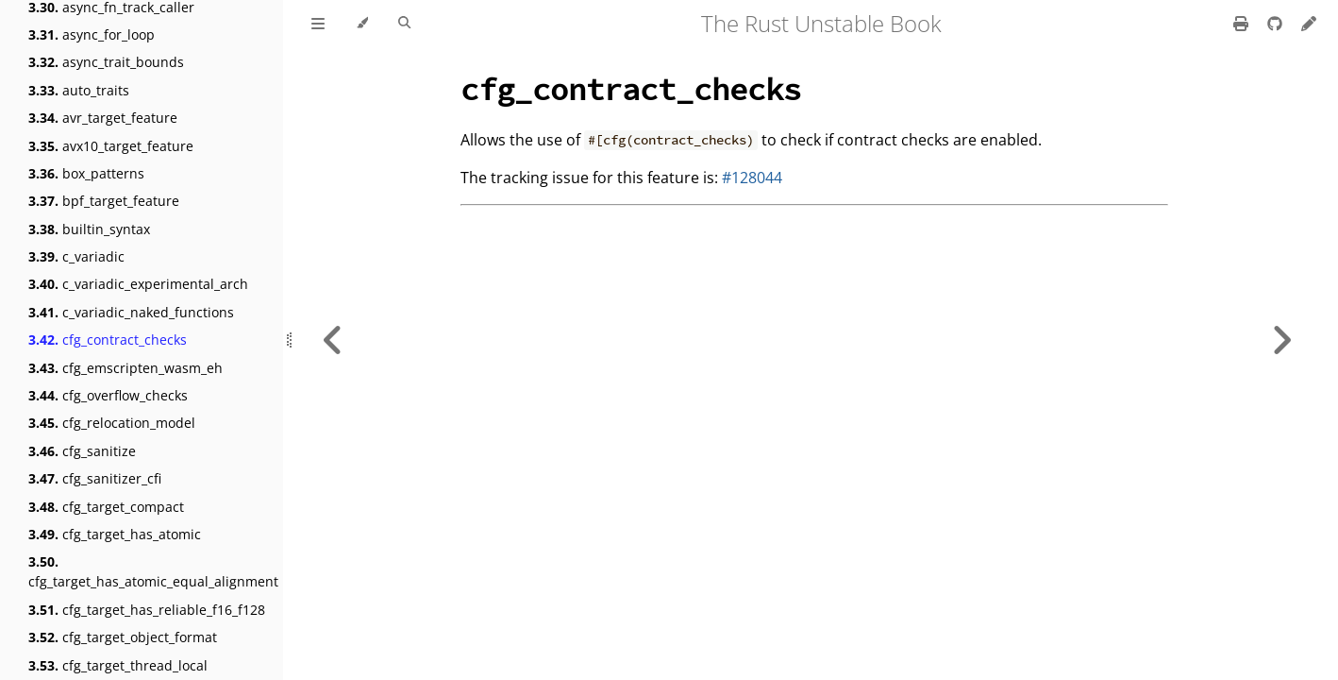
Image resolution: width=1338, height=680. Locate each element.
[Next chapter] (1281, 340)
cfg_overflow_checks (108, 395)
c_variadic (76, 256)
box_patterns (86, 173)
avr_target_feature (102, 118)
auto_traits (78, 90)
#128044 (752, 177)
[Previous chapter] (333, 340)
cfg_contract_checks (107, 339)
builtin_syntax (89, 229)
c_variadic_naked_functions (131, 312)
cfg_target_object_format (122, 637)
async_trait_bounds (106, 62)
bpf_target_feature (103, 201)
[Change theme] (362, 23)
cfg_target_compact (106, 507)
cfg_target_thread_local (118, 665)
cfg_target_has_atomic (114, 534)
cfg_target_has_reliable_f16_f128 (146, 610)
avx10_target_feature (110, 146)
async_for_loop (91, 34)
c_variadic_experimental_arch (138, 284)
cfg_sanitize (82, 451)
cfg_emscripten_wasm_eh (125, 368)
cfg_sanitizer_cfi (94, 478)
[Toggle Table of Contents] (318, 23)
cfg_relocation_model (111, 423)
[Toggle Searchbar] (404, 23)
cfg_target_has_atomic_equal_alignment (153, 571)
